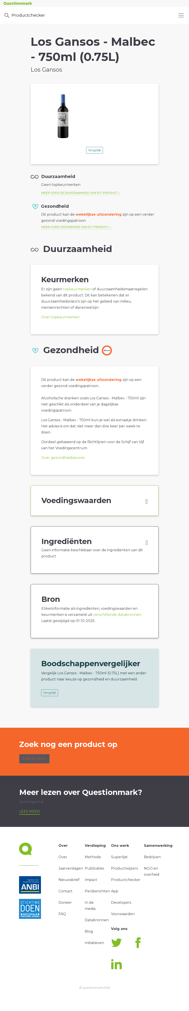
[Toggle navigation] (181, 15)
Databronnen (97, 920)
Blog (89, 931)
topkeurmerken (77, 289)
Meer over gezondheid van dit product (75, 227)
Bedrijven (152, 857)
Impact (91, 880)
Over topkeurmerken (60, 317)
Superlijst (119, 857)
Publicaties (94, 868)
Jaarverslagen (70, 868)
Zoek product (34, 759)
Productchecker (24, 15)
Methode (93, 857)
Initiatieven (94, 943)
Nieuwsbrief (68, 880)
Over (62, 857)
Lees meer (29, 811)
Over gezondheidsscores (63, 458)
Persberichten (97, 891)
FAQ (62, 914)
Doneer (65, 902)
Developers (121, 902)
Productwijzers (124, 868)
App (114, 891)
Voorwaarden (123, 914)
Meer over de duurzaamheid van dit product (79, 192)
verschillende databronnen (117, 615)
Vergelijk (94, 150)
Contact (65, 891)
